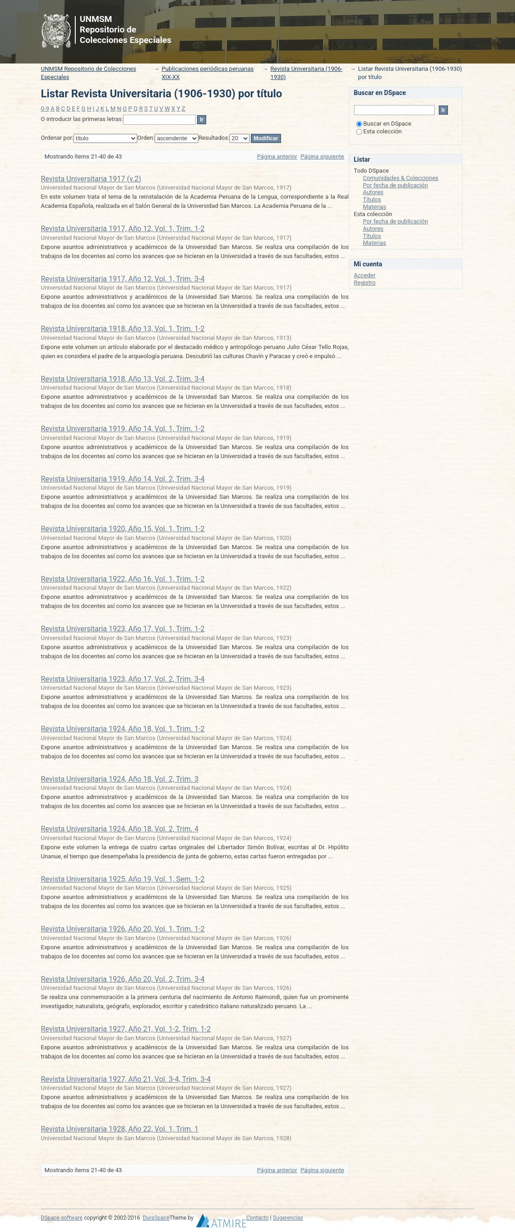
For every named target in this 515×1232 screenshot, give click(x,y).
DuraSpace (156, 1218)
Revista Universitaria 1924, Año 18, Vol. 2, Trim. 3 (120, 779)
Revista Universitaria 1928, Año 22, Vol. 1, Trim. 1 (120, 1129)
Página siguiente (322, 156)
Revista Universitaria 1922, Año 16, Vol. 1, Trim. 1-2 (123, 579)
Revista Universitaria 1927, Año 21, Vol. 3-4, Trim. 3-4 (126, 1079)
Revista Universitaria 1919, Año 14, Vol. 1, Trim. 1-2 (123, 428)
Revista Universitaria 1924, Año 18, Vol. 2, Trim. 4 (120, 829)
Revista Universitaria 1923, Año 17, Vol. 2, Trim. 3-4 (123, 679)
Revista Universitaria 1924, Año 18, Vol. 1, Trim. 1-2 (123, 728)
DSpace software (62, 1218)
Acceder (365, 275)
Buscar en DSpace (383, 123)
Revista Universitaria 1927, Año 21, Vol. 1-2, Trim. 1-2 (126, 1029)
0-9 (45, 108)
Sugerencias (288, 1218)
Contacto (257, 1218)
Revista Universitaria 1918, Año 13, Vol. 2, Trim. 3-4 (123, 379)
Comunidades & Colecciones (401, 177)
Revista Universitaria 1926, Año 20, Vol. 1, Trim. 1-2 (123, 929)
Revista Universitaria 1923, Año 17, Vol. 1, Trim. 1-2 (123, 628)
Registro (365, 282)
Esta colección (379, 131)
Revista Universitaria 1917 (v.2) (91, 178)
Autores (373, 192)
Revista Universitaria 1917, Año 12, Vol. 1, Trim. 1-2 (123, 228)
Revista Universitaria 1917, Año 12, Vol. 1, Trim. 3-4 (123, 279)
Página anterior (277, 156)
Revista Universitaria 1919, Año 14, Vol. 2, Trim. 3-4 (123, 479)
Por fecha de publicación (395, 185)
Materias (374, 206)
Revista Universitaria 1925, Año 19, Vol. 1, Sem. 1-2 (123, 879)
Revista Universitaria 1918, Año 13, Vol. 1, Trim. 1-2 (123, 328)
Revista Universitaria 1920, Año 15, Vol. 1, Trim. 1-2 (123, 528)
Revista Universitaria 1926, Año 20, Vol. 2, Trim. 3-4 (123, 979)
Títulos (372, 199)
